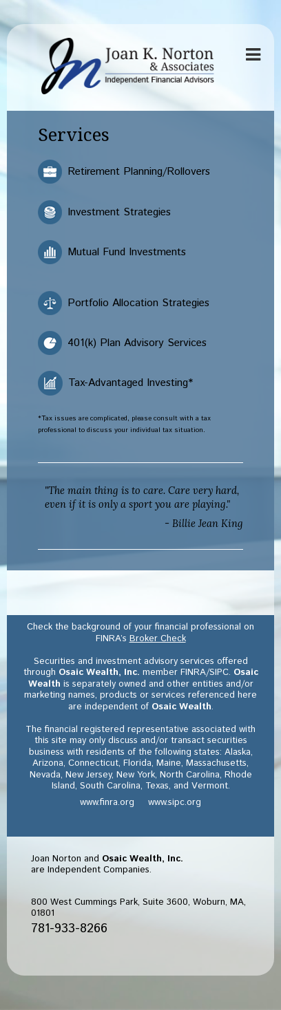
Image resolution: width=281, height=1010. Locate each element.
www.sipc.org (174, 802)
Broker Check (157, 638)
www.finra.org (107, 802)
